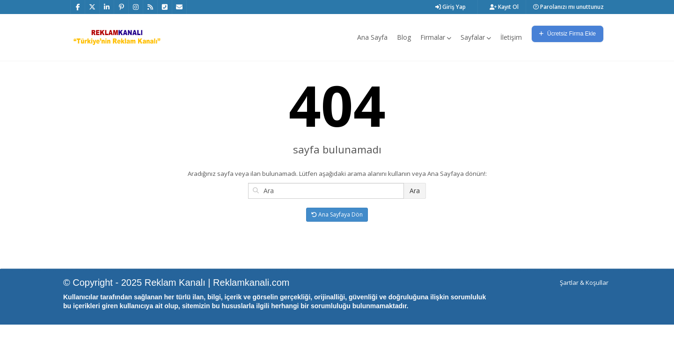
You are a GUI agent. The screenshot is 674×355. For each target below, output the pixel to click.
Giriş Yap (450, 7)
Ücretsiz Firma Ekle (567, 33)
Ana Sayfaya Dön (337, 245)
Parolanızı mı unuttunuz (568, 7)
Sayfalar (476, 37)
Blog (404, 37)
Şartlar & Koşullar (584, 313)
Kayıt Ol (504, 7)
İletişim (511, 37)
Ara (415, 221)
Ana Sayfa (372, 37)
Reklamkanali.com (251, 313)
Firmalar (435, 37)
